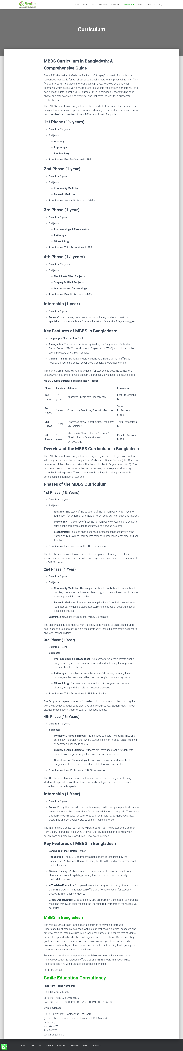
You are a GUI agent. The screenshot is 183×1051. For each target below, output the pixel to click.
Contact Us (150, 4)
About (85, 4)
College (103, 4)
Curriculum (128, 4)
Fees (93, 4)
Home (77, 4)
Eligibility (115, 4)
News (140, 4)
